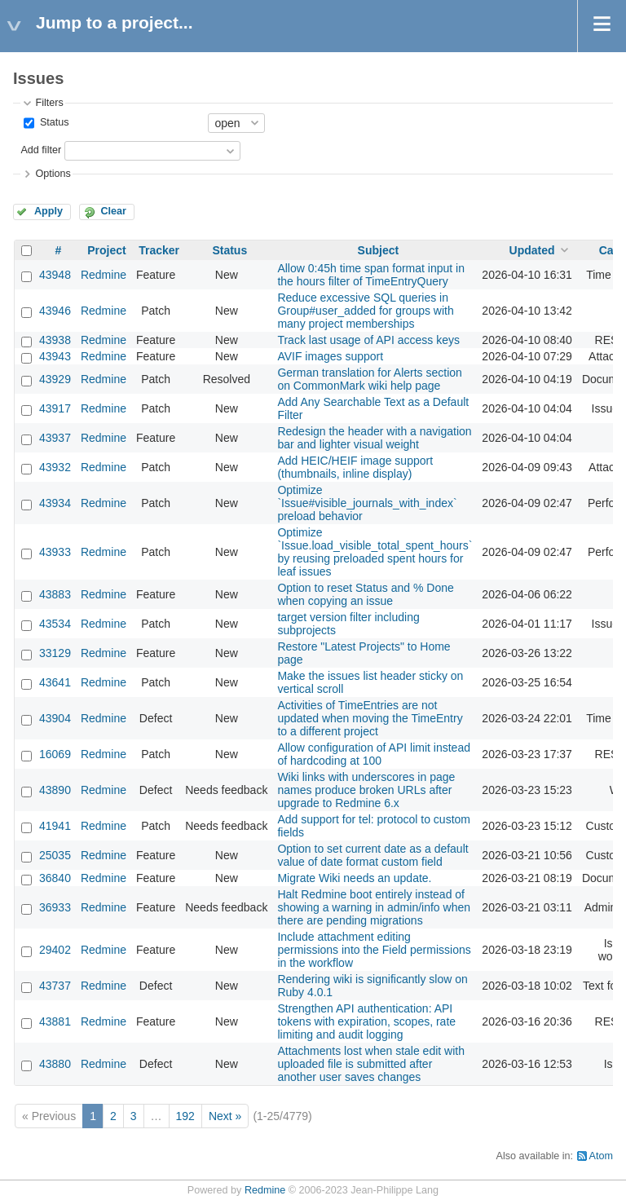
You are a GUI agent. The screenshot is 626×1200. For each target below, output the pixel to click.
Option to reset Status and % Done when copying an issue (365, 594)
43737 (55, 985)
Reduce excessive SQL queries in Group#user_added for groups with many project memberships (365, 310)
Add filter (40, 150)
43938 (55, 339)
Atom (601, 1156)
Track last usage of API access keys (368, 339)
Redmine (103, 274)
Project (106, 250)
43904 (55, 718)
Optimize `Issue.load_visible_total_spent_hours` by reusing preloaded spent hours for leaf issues (374, 552)
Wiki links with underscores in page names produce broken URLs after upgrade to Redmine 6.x (366, 790)
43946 (55, 310)
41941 (55, 825)
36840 (55, 878)
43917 (55, 408)
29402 (55, 949)
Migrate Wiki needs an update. (354, 878)
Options (52, 173)
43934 (55, 503)
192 (185, 1116)
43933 (55, 551)
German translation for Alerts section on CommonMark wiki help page (369, 379)
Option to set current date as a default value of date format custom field (372, 855)
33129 (55, 653)
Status (52, 122)
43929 (55, 379)
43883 (55, 594)
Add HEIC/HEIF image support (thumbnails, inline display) (355, 467)
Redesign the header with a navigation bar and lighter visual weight (374, 438)
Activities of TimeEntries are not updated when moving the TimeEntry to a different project (369, 718)
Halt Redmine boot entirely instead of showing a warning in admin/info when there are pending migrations (373, 907)
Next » (225, 1116)
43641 (55, 682)
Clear (113, 211)
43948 (55, 274)
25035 (55, 855)
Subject (378, 250)
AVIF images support (330, 356)
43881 (55, 1021)
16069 (55, 754)
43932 (55, 467)
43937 (55, 437)
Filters (49, 102)
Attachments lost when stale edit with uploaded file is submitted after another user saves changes (371, 1063)
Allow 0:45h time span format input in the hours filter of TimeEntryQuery (371, 275)
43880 (55, 1063)
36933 (55, 907)
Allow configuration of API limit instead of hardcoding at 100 (373, 754)
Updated (532, 250)
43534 (55, 623)
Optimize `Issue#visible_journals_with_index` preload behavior (366, 503)
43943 (55, 356)
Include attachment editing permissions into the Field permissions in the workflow (373, 949)
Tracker (159, 250)
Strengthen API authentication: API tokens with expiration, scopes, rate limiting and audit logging (366, 1021)
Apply (48, 211)
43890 (55, 789)
